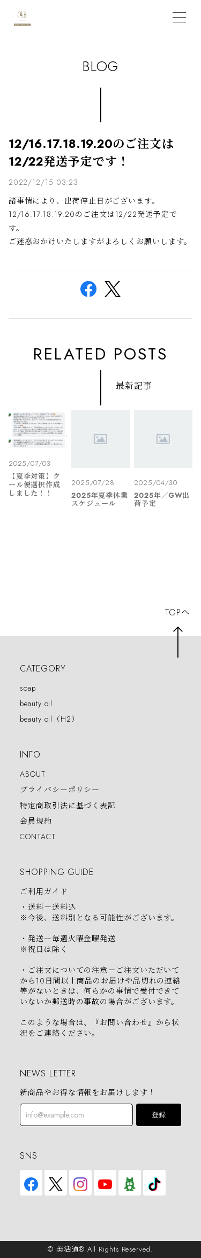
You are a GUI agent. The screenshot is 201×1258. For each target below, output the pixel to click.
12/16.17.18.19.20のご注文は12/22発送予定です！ (91, 152)
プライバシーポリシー (60, 790)
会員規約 (36, 821)
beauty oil (36, 703)
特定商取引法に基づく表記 (68, 805)
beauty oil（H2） (49, 719)
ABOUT (33, 774)
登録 (159, 1115)
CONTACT (37, 836)
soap (28, 688)
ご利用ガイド (44, 891)
